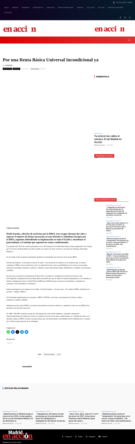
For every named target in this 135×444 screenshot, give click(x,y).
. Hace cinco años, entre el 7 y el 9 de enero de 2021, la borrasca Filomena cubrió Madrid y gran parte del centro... (117, 227)
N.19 (59, 354)
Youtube (104, 436)
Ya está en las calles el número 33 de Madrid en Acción (108, 139)
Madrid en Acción (99, 145)
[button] (128, 40)
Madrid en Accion (8, 423)
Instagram (92, 436)
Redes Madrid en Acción (113, 205)
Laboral (16, 69)
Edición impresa (49, 354)
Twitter (80, 436)
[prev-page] (95, 149)
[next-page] (99, 149)
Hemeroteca (98, 133)
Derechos (7, 69)
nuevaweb (8, 65)
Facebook (68, 436)
